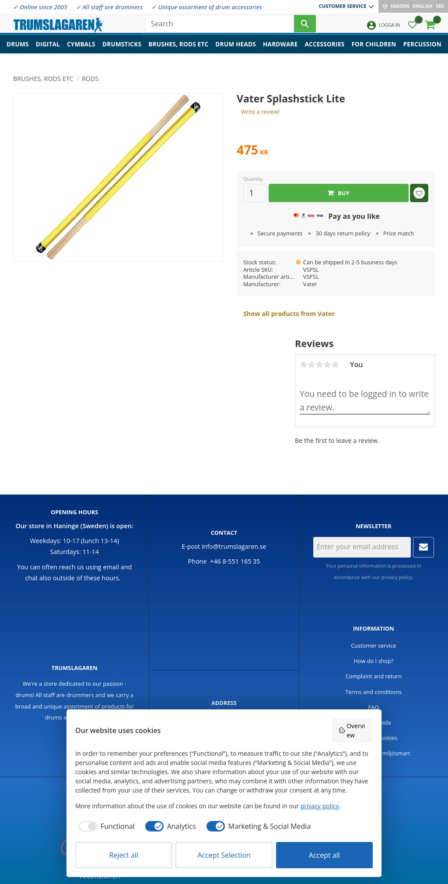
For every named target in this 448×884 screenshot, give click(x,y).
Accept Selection (224, 855)
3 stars (319, 364)
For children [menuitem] (373, 50)
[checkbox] (105, 826)
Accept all (324, 855)
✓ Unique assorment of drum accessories (206, 7)
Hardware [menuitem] (280, 50)
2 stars (311, 364)
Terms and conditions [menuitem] (373, 692)
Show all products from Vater (289, 313)
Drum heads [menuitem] (235, 50)
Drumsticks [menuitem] (121, 50)
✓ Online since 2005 (40, 7)
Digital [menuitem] (48, 50)
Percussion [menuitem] (422, 50)
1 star (304, 364)
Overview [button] (351, 730)
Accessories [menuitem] (325, 50)
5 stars (335, 364)
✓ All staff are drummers (109, 7)
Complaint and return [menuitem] (373, 676)
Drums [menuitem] (18, 50)
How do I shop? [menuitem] (373, 661)
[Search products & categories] (219, 26)
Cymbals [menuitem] (81, 50)
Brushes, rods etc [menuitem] (178, 50)
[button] (412, 29)
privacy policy (397, 577)
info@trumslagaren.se (234, 546)
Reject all (123, 855)
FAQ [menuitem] (373, 707)
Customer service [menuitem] (342, 6)
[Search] (305, 26)
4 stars (327, 364)
